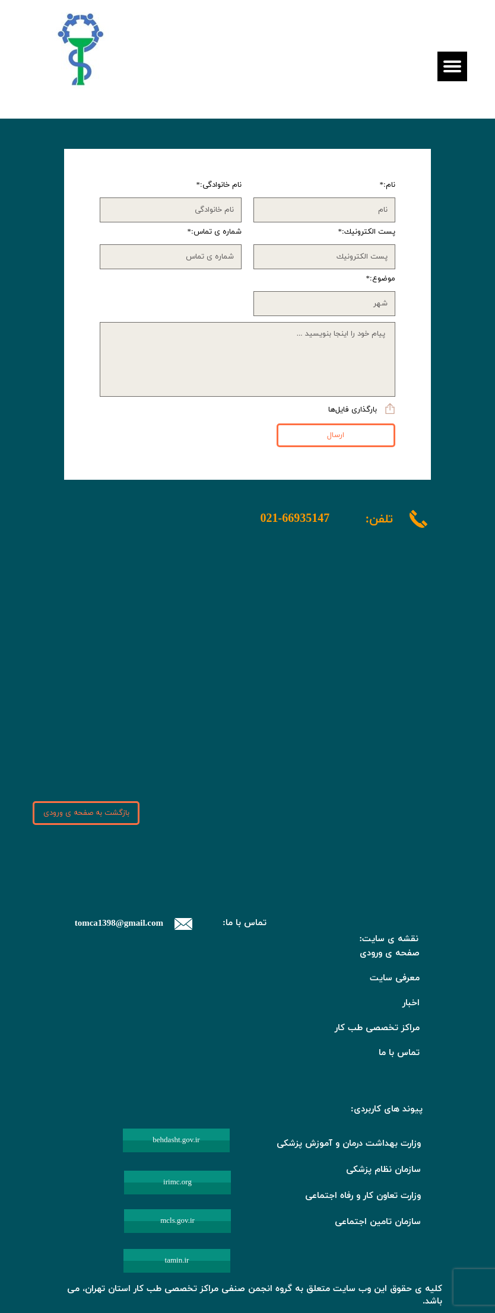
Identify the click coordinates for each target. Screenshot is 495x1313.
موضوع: (382, 279)
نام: (389, 185)
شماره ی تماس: (216, 232)
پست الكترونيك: (368, 232)
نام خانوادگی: (221, 185)
